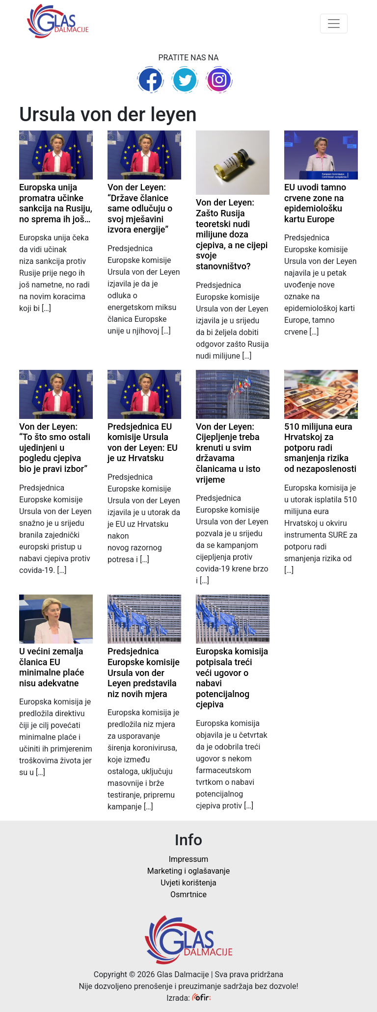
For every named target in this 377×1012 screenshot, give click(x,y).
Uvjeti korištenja (188, 882)
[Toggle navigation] (334, 23)
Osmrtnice (188, 894)
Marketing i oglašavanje (188, 871)
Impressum (189, 859)
